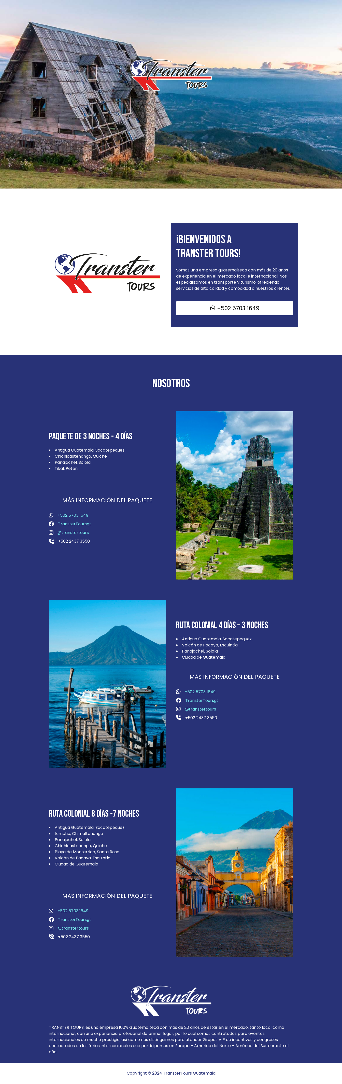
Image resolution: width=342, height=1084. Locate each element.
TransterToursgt (74, 524)
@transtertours (73, 533)
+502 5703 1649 (73, 515)
